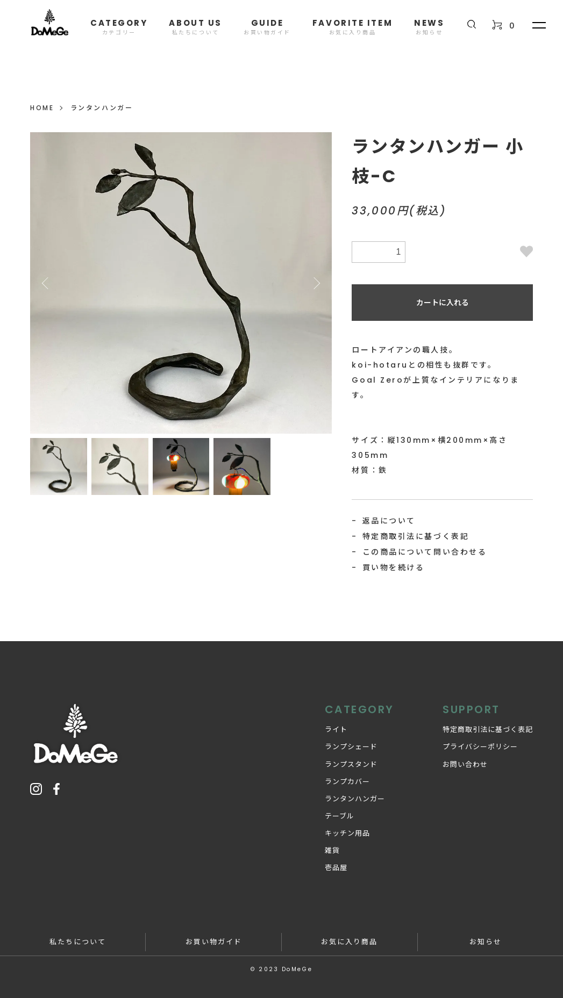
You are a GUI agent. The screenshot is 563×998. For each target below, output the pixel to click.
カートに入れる (442, 302)
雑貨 (332, 850)
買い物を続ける (393, 567)
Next (316, 283)
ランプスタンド (351, 764)
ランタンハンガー (101, 107)
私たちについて (77, 942)
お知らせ (485, 942)
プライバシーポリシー (480, 747)
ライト (336, 729)
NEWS (429, 26)
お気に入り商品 (349, 942)
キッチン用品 (347, 833)
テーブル (339, 816)
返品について (389, 520)
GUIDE (267, 26)
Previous (46, 283)
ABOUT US (195, 26)
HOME (42, 107)
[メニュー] (538, 25)
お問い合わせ (465, 764)
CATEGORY (118, 26)
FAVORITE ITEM (352, 26)
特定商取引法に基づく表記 (415, 536)
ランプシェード (351, 747)
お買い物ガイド (214, 942)
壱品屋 (336, 868)
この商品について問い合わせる (424, 552)
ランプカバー (347, 782)
